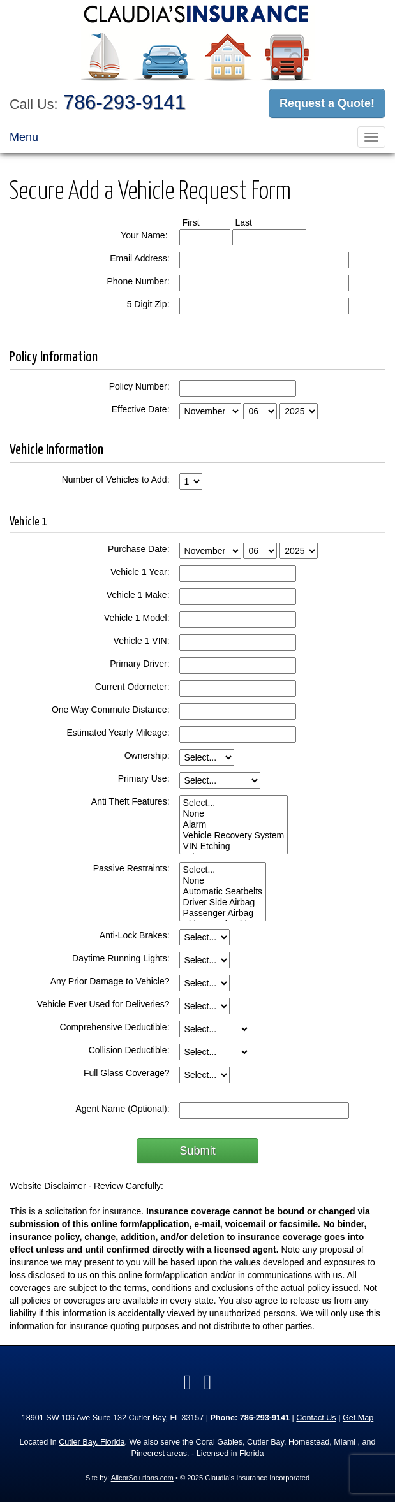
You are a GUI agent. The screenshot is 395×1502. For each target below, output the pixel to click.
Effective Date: (141, 409)
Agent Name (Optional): (122, 1109)
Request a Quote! (327, 103)
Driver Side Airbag (223, 902)
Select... (234, 803)
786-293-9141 (124, 102)
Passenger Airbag (223, 913)
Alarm (234, 824)
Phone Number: (138, 281)
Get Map (358, 1417)
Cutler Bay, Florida (91, 1442)
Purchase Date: (139, 549)
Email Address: (139, 258)
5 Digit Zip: (148, 304)
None (234, 813)
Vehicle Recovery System (234, 835)
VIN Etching (234, 846)
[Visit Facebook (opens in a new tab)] (187, 1382)
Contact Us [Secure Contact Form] (316, 1417)
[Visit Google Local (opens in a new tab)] (208, 1382)
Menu (24, 137)
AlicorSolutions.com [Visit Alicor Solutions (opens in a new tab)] (142, 1478)
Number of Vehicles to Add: (116, 479)
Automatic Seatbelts (223, 891)
